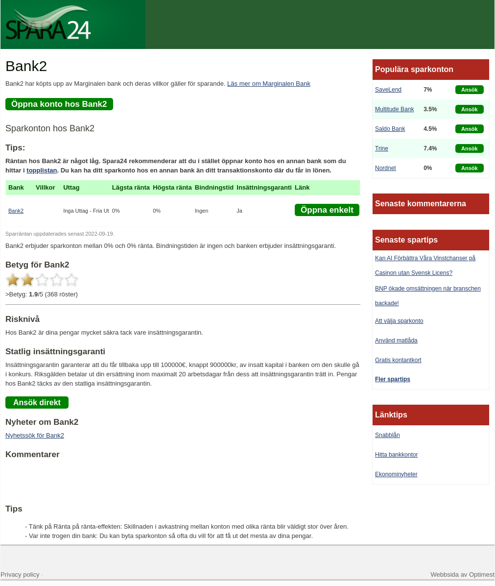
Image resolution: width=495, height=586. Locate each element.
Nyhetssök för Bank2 (34, 435)
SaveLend (388, 89)
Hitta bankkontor (396, 454)
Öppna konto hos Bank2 (59, 104)
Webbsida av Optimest (462, 574)
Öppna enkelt (327, 210)
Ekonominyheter (396, 474)
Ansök (469, 90)
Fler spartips (392, 379)
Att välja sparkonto (399, 320)
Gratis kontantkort (398, 360)
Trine (381, 148)
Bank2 (16, 211)
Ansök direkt (37, 402)
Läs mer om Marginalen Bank (268, 83)
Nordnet (385, 168)
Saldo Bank (390, 128)
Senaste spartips (406, 240)
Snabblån (387, 435)
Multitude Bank (394, 109)
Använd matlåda (396, 340)
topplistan (41, 170)
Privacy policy (19, 574)
